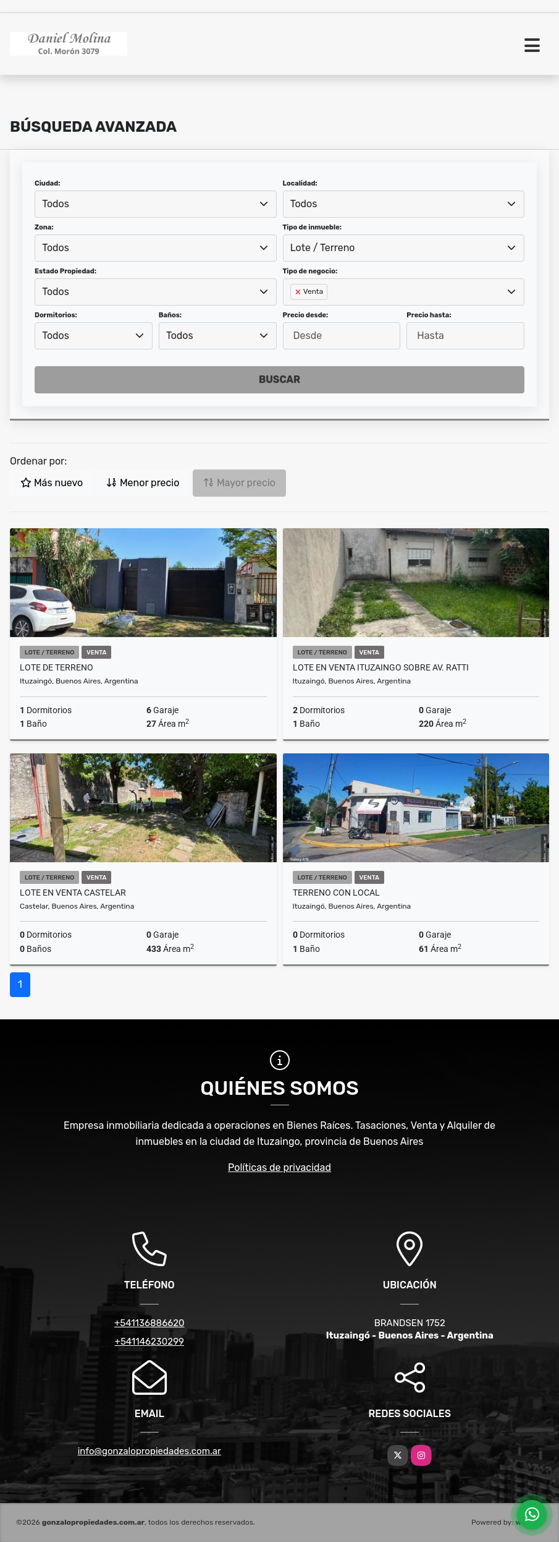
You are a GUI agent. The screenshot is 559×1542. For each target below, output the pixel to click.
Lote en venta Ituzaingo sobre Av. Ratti (381, 667)
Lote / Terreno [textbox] (322, 248)
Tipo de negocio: (310, 271)
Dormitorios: (56, 315)
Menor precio (142, 483)
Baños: (170, 315)
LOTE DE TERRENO (56, 667)
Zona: (44, 227)
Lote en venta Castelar (73, 892)
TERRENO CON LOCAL (336, 892)
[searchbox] (294, 312)
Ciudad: (48, 183)
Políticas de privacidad (279, 1167)
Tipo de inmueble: (312, 227)
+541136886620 (149, 1323)
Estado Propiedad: (65, 271)
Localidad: (300, 183)
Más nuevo (51, 483)
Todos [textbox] (55, 204)
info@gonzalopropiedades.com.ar (149, 1451)
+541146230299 (149, 1341)
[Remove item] (299, 292)
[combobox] (156, 204)
